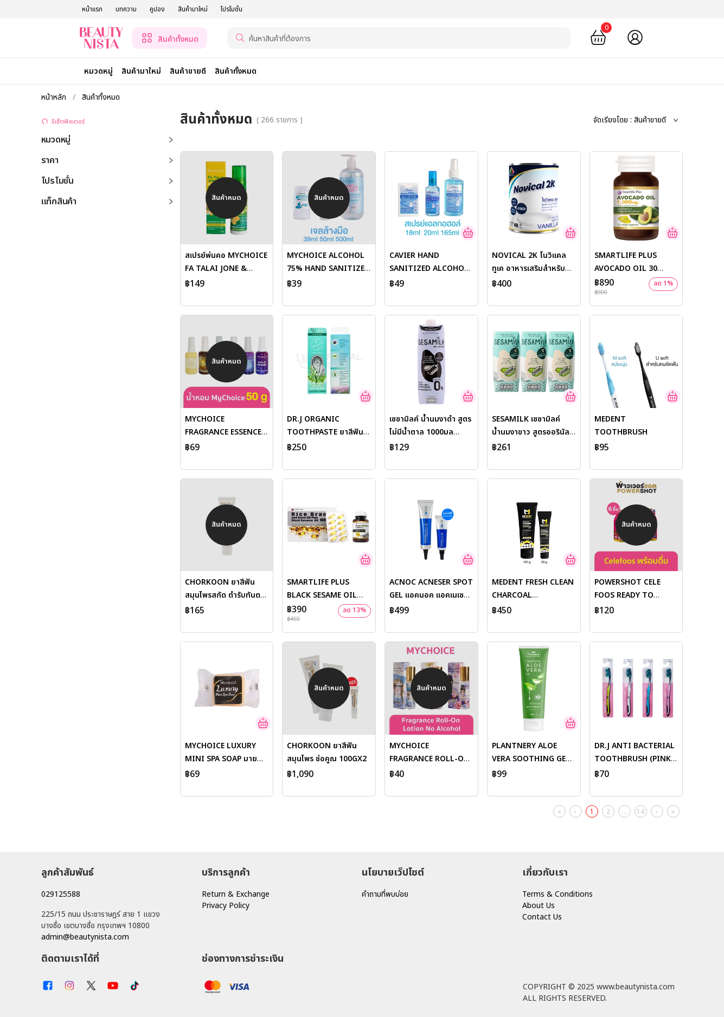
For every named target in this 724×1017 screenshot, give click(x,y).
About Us (538, 905)
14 (640, 812)
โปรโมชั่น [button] (107, 180)
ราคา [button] (107, 160)
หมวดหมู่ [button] (107, 139)
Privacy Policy (225, 905)
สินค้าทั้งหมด (100, 97)
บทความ (126, 9)
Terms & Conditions (557, 894)
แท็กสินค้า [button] (107, 201)
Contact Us (542, 917)
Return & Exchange (236, 894)
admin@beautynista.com (85, 937)
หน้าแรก (92, 9)
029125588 (60, 894)
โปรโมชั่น (231, 9)
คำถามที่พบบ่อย (385, 894)
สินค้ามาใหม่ (193, 9)
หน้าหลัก (54, 97)
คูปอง (157, 9)
